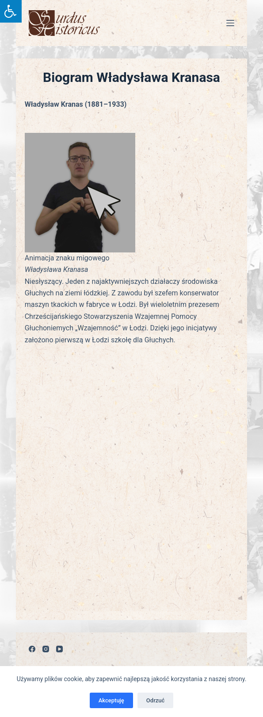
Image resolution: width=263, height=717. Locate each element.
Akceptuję (111, 700)
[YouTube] (59, 649)
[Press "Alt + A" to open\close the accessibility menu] (11, 11)
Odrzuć (155, 700)
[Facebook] (32, 649)
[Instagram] (45, 649)
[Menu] (230, 23)
